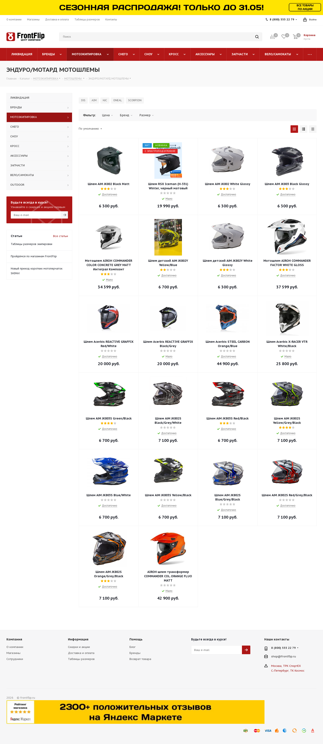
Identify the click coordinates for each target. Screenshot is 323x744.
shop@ (276, 656)
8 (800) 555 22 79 (282, 19)
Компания (14, 639)
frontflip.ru (288, 656)
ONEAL (117, 100)
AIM (94, 100)
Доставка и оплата (81, 653)
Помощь (136, 639)
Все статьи (60, 236)
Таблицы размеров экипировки (31, 244)
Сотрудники (14, 659)
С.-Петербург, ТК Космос (288, 670)
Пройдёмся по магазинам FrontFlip (34, 256)
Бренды (134, 653)
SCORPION (135, 100)
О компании (14, 647)
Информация (78, 639)
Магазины (13, 653)
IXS (83, 100)
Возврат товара (140, 659)
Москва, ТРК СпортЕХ (286, 666)
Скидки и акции (79, 647)
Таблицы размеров (81, 659)
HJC (105, 100)
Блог (132, 647)
